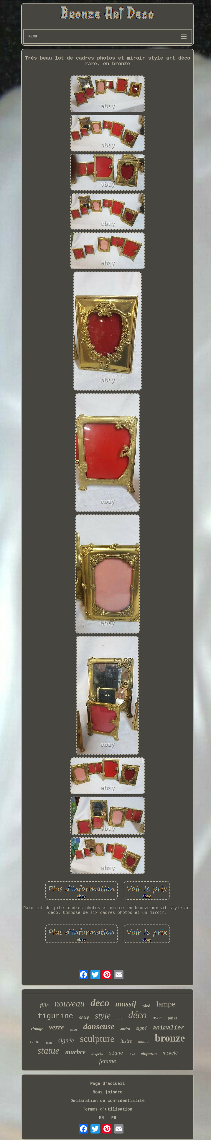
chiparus (149, 1054)
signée (66, 1040)
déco (137, 1015)
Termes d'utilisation (107, 1109)
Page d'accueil (107, 1083)
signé (141, 1028)
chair (35, 1041)
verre (56, 1027)
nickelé (170, 1053)
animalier (168, 1027)
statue (48, 1050)
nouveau (70, 1003)
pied (146, 1006)
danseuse (99, 1026)
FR (113, 1118)
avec (157, 1017)
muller (143, 1041)
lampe (165, 1004)
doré (132, 1054)
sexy (84, 1017)
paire (172, 1018)
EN (101, 1118)
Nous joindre (108, 1092)
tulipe (74, 1029)
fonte (49, 1042)
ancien (125, 1029)
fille (44, 1005)
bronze (170, 1038)
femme (107, 1061)
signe (116, 1053)
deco (99, 1002)
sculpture (97, 1038)
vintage (37, 1029)
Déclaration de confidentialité (107, 1100)
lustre (126, 1041)
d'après (97, 1053)
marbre (75, 1052)
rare (119, 1018)
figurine (55, 1016)
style (103, 1015)
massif (125, 1003)
